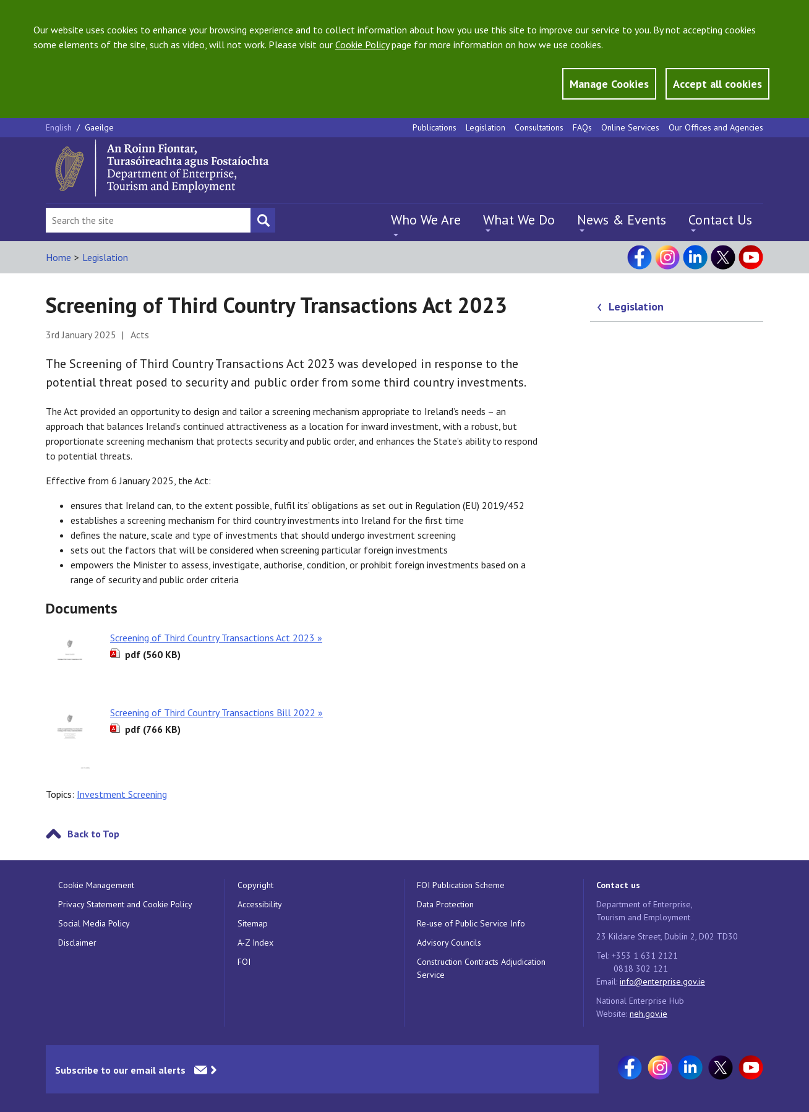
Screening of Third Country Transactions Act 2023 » (216, 637)
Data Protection (445, 904)
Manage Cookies (609, 84)
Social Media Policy (94, 923)
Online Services (630, 127)
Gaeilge (99, 127)
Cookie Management (96, 885)
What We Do (519, 219)
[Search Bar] (148, 220)
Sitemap (253, 923)
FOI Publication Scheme (461, 885)
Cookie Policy (362, 44)
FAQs (582, 127)
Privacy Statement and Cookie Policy (125, 904)
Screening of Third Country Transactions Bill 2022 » (216, 712)
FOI (244, 961)
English (60, 127)
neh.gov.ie (648, 1013)
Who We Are (426, 219)
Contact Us (720, 219)
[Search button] (262, 220)
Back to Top (93, 834)
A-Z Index (255, 942)
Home (58, 257)
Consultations (539, 127)
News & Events (621, 219)
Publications (434, 127)
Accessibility (260, 904)
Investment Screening (122, 794)
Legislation (485, 127)
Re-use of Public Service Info (471, 923)
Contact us (618, 885)
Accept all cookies (717, 84)
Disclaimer (77, 942)
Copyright (255, 885)
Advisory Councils (449, 942)
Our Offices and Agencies (716, 127)
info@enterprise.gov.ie (662, 981)
